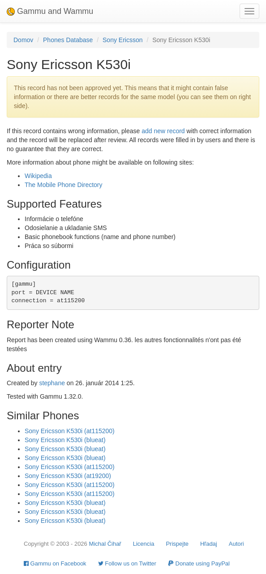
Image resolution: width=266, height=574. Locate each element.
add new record (163, 131)
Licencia (143, 543)
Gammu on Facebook (55, 563)
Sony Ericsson (122, 39)
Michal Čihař (105, 543)
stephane (52, 383)
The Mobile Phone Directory (64, 184)
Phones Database (68, 39)
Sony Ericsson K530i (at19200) (68, 475)
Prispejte (177, 543)
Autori (236, 543)
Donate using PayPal (199, 563)
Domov (23, 39)
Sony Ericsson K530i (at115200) (70, 431)
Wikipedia (38, 175)
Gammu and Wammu (50, 11)
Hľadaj (208, 543)
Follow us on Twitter (127, 563)
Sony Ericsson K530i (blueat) (65, 440)
